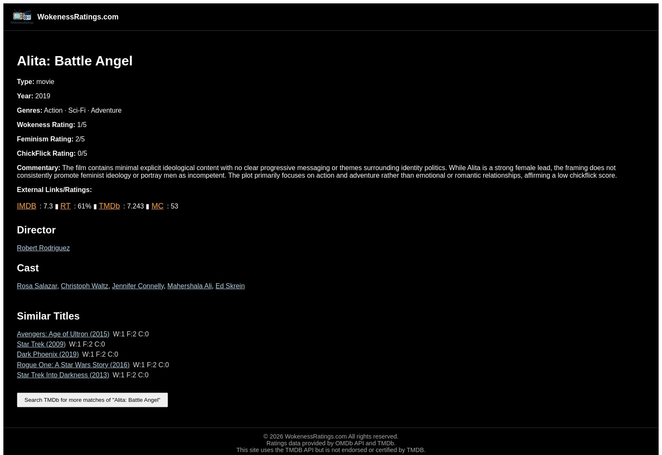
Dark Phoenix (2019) (48, 354)
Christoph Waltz (84, 286)
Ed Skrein (229, 286)
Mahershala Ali (190, 286)
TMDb (109, 205)
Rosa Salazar (37, 286)
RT (65, 205)
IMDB (26, 205)
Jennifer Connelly (137, 286)
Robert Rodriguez (43, 248)
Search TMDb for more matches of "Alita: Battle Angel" (92, 400)
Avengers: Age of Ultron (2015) (63, 334)
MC (158, 205)
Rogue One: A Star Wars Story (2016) (73, 364)
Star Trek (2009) (41, 344)
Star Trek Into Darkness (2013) (63, 375)
